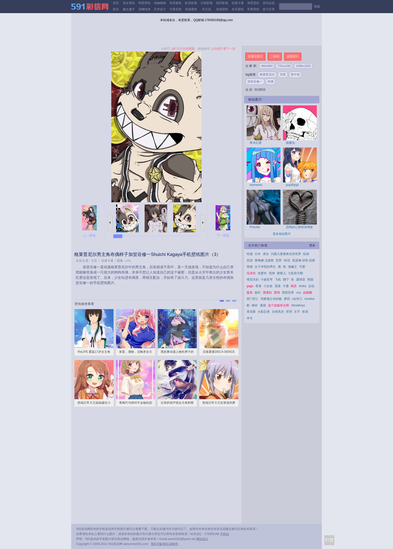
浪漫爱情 (191, 9)
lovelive (310, 299)
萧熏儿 (281, 273)
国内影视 (222, 3)
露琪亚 (300, 279)
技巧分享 (269, 9)
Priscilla (255, 227)
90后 (287, 260)
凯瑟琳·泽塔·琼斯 (303, 260)
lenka (302, 286)
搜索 (317, 6)
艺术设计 (160, 9)
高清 (250, 260)
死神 (272, 273)
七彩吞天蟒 (295, 273)
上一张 (110, 223)
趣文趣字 (129, 9)
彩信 (116, 9)
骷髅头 (290, 143)
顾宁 (286, 279)
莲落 (278, 286)
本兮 (250, 318)
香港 (258, 286)
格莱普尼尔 (267, 74)
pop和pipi (292, 185)
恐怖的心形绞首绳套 (299, 227)
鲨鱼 (250, 292)
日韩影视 (207, 3)
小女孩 (267, 286)
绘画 (306, 254)
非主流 (206, 9)
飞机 (278, 279)
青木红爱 (256, 143)
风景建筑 (175, 3)
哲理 (289, 311)
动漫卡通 (238, 3)
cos (298, 292)
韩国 (310, 279)
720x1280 (284, 66)
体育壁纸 (253, 3)
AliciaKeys (298, 305)
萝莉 (287, 299)
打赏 (329, 540)
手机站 (224, 534)
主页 (94, 260)
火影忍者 (264, 311)
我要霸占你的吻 (271, 299)
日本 (258, 254)
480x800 (266, 66)
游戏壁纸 (222, 9)
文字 (297, 311)
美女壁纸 (129, 3)
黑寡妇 (267, 292)
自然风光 (278, 311)
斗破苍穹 (267, 279)
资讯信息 (269, 3)
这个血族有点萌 (278, 305)
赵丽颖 (307, 292)
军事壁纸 (253, 9)
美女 (266, 254)
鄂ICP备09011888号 (164, 544)
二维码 (274, 56)
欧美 (305, 311)
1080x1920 (303, 66)
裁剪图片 (293, 56)
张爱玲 (262, 273)
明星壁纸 (144, 3)
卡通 (286, 286)
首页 (116, 3)
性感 (250, 254)
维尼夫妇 (253, 279)
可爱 (302, 266)
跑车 (258, 292)
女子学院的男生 (265, 266)
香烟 (250, 266)
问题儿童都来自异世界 (286, 254)
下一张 (202, 223)
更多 (312, 245)
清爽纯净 (144, 9)
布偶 (270, 81)
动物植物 (160, 3)
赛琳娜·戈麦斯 (264, 260)
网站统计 (202, 539)
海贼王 (292, 266)
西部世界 (288, 292)
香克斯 (251, 311)
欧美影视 (191, 3)
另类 (283, 74)
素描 (263, 305)
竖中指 (295, 74)
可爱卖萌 (175, 9)
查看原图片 (255, 56)
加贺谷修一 (254, 81)
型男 (279, 260)
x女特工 (297, 299)
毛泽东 (251, 273)
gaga (250, 286)
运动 (311, 286)
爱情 (277, 292)
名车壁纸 (238, 9)
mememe (256, 185)
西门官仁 (253, 299)
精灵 (294, 286)
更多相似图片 (282, 234)
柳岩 (255, 305)
